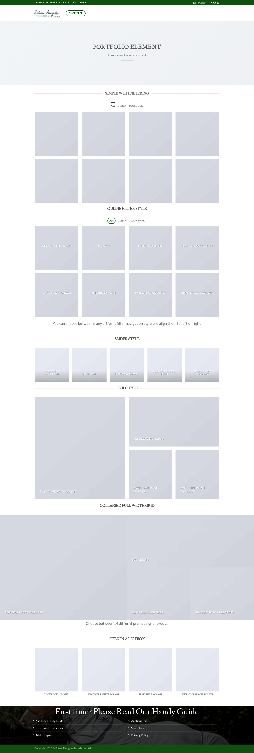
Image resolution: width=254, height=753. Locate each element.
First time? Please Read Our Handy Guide (127, 712)
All (113, 105)
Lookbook (136, 105)
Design (122, 105)
